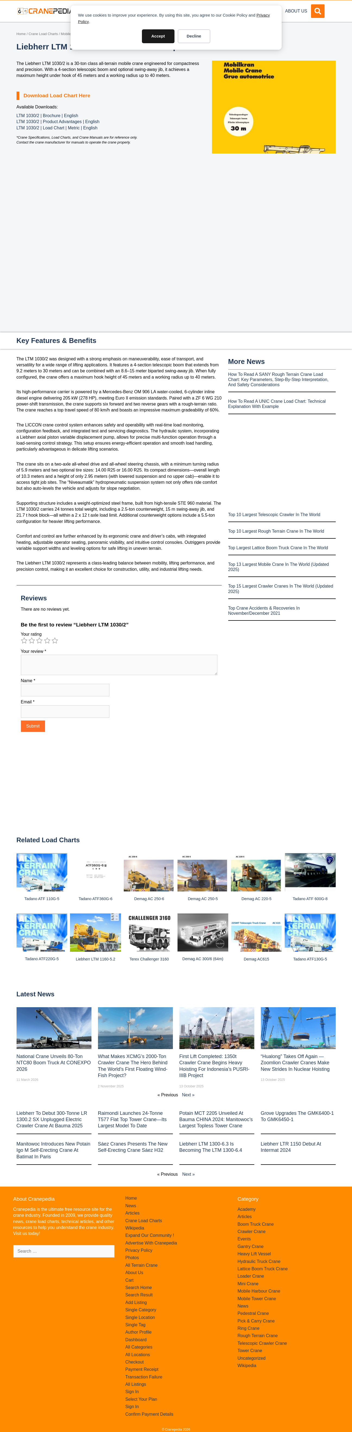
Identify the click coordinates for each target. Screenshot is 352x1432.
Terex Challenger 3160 (149, 959)
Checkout (134, 1362)
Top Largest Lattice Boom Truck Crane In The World (278, 547)
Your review (33, 651)
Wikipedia (134, 1228)
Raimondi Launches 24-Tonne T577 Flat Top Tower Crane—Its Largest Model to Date (132, 1119)
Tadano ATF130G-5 (310, 959)
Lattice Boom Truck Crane (262, 1268)
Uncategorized (251, 1358)
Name (28, 680)
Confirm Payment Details (149, 1414)
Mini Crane (247, 1283)
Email (28, 702)
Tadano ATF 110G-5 (41, 899)
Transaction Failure (143, 1377)
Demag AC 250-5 (203, 899)
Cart (129, 1280)
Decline (194, 36)
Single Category (140, 1310)
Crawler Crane (251, 1231)
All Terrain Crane (141, 1265)
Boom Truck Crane (255, 1224)
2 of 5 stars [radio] (31, 640)
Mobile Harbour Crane (258, 1291)
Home (21, 34)
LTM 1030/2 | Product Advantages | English (58, 121)
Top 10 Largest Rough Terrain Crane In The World (276, 531)
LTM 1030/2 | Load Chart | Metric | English (57, 128)
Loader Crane (250, 1276)
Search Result (139, 1295)
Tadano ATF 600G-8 (310, 899)
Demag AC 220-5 (256, 899)
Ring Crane (248, 1328)
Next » (188, 1095)
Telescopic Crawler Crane (262, 1343)
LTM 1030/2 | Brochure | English (47, 115)
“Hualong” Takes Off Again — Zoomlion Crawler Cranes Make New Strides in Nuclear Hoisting (295, 1063)
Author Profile (138, 1332)
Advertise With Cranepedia (151, 1243)
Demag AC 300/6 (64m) (202, 959)
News (130, 1205)
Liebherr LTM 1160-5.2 (95, 959)
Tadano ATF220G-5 (42, 959)
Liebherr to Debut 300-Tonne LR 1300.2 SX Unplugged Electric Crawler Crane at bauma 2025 (52, 1119)
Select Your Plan (141, 1399)
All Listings (135, 1384)
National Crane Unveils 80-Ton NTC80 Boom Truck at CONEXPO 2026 (54, 1063)
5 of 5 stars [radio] (55, 640)
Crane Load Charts (43, 34)
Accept (158, 36)
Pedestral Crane (253, 1313)
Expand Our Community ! (149, 1235)
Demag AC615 (256, 959)
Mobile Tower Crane (256, 1298)
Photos (132, 1257)
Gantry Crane (250, 1246)
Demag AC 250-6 (149, 899)
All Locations (137, 1354)
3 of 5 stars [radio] (39, 640)
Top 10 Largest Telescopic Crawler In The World (274, 514)
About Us (296, 11)
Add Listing (136, 1302)
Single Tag (135, 1324)
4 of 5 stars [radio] (47, 640)
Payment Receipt (141, 1369)
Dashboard (136, 1339)
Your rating (31, 634)
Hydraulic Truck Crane (258, 1261)
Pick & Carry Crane (256, 1321)
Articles (132, 1213)
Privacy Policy (139, 1250)
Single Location (140, 1317)
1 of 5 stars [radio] (24, 640)
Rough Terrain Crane (257, 1335)
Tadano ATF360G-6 (96, 899)
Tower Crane (249, 1350)
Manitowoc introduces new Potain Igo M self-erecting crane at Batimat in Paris (53, 1150)
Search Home (138, 1287)
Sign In (132, 1391)
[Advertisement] (274, 199)
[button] (318, 11)
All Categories (139, 1347)
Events (244, 1239)
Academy (246, 1209)
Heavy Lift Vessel (254, 1254)
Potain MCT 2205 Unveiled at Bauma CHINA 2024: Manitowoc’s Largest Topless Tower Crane (216, 1119)
